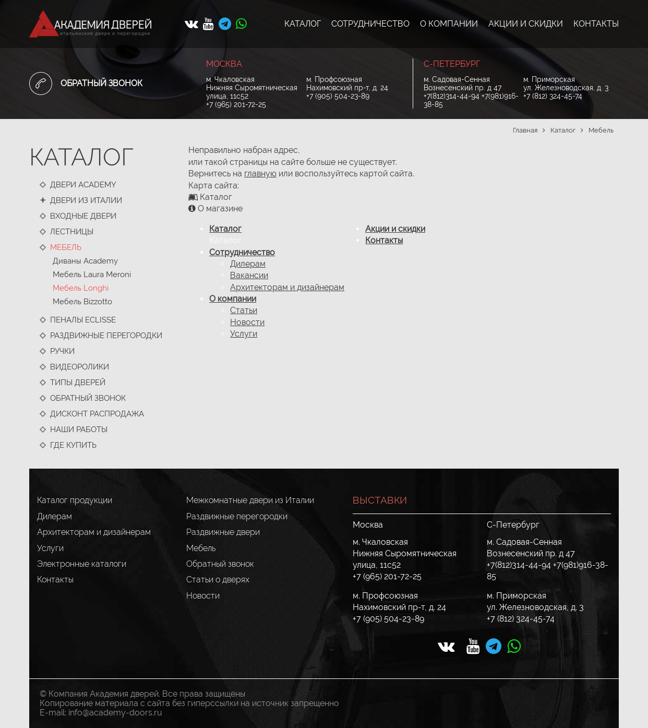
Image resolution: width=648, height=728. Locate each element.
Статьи (243, 310)
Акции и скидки (395, 229)
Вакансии (249, 275)
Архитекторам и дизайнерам (287, 287)
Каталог (225, 229)
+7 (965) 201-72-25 (236, 104)
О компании (232, 299)
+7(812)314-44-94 (451, 96)
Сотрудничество (242, 252)
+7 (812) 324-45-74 (552, 96)
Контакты (384, 240)
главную (260, 173)
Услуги (243, 334)
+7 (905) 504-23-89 (337, 96)
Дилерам (248, 264)
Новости (247, 322)
